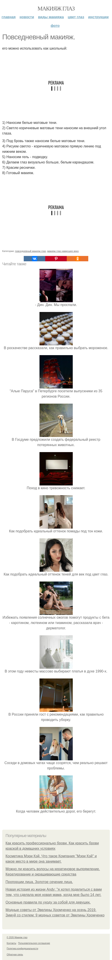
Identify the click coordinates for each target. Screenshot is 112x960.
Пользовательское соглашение (34, 943)
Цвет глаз (76, 17)
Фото (55, 26)
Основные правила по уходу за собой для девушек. (48, 902)
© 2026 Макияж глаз (17, 937)
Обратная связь (15, 954)
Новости (27, 17)
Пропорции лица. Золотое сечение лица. (39, 882)
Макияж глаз (56, 8)
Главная (9, 17)
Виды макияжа (51, 17)
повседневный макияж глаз (30, 251)
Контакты (11, 943)
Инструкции (98, 17)
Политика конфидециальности (22, 948)
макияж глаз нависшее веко (63, 251)
